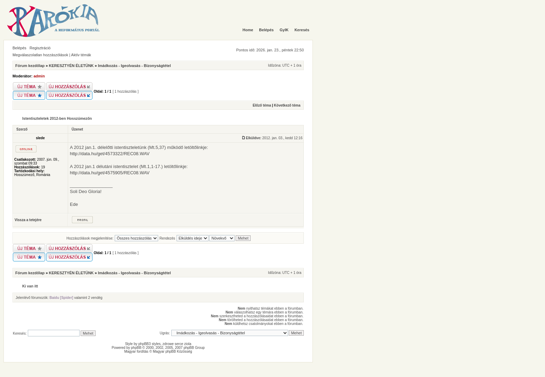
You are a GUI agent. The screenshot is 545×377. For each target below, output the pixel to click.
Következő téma (287, 105)
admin (39, 76)
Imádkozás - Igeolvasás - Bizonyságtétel (134, 66)
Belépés (19, 48)
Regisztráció (40, 48)
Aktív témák (81, 55)
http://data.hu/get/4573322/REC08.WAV (109, 153)
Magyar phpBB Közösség (172, 351)
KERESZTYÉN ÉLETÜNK (71, 66)
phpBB (136, 348)
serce (179, 344)
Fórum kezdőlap (29, 66)
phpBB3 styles (149, 344)
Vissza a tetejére (28, 220)
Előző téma (262, 105)
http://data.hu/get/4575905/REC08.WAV (109, 172)
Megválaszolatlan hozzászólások (40, 55)
